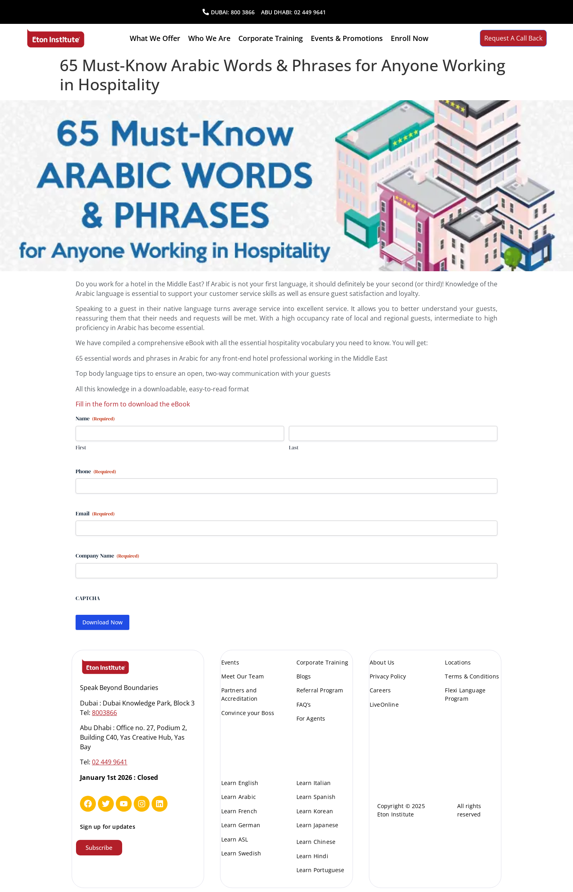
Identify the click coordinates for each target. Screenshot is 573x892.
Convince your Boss (248, 713)
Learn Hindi (312, 856)
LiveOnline (384, 704)
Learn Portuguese (320, 870)
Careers (380, 690)
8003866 (104, 712)
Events (230, 662)
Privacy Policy (388, 676)
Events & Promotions (347, 38)
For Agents (310, 718)
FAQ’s (303, 704)
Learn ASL (234, 839)
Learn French (239, 811)
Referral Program (319, 690)
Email (95, 513)
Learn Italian (313, 783)
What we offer (155, 38)
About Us (382, 662)
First (81, 447)
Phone (96, 471)
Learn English (240, 783)
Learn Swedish (241, 853)
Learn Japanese (317, 825)
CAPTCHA (88, 598)
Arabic (220, 284)
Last (293, 447)
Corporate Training (270, 38)
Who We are (209, 38)
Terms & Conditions (472, 676)
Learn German (240, 825)
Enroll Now (410, 38)
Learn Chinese (316, 841)
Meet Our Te (238, 676)
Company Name (107, 556)
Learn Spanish (316, 797)
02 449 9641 (310, 12)
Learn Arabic (238, 797)
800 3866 (243, 12)
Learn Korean (314, 811)
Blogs (303, 676)
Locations (458, 662)
